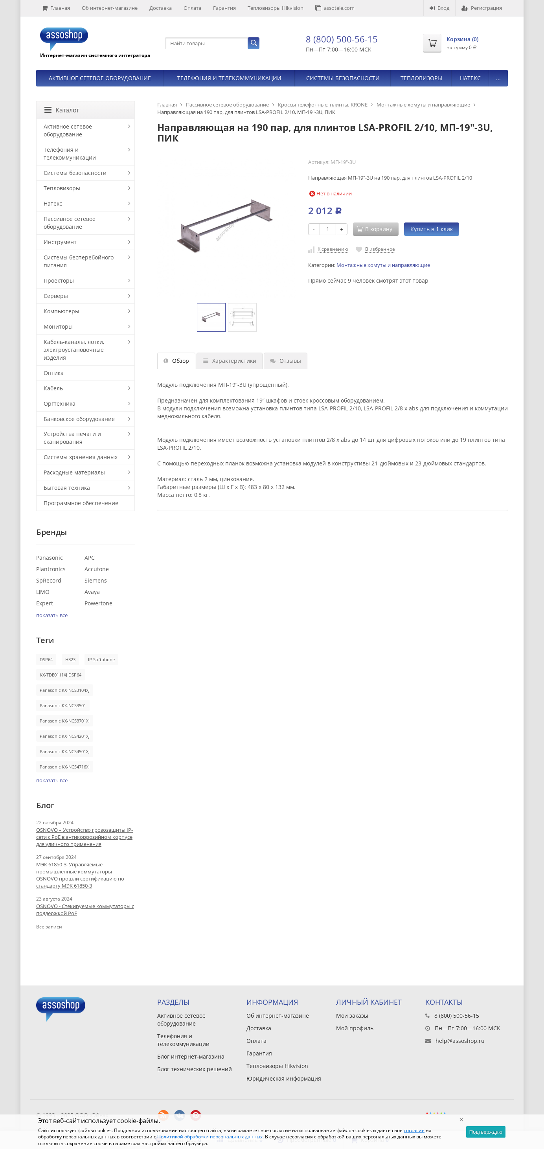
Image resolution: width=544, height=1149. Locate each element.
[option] (211, 317)
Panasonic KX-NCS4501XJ (65, 751)
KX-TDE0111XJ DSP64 (60, 675)
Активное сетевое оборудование (100, 78)
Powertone (98, 603)
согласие (414, 1130)
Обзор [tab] (176, 360)
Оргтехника (59, 403)
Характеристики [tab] (229, 360)
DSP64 (46, 659)
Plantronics (51, 569)
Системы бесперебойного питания (79, 261)
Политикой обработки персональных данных (210, 1136)
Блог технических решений (194, 1069)
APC (90, 557)
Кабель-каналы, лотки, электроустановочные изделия (74, 349)
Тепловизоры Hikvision (275, 7)
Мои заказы (352, 1015)
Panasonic (49, 557)
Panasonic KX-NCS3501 (63, 705)
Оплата (192, 7)
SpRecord (48, 580)
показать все (52, 615)
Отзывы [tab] (285, 360)
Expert (44, 603)
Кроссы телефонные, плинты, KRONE (323, 104)
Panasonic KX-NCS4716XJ (65, 767)
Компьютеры (61, 311)
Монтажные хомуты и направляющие (423, 104)
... (498, 78)
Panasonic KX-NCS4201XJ (65, 736)
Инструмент (60, 242)
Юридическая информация (283, 1078)
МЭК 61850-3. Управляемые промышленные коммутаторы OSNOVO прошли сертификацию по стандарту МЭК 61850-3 (80, 875)
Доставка (160, 7)
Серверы (56, 296)
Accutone (97, 569)
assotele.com (335, 7)
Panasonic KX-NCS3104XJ (65, 690)
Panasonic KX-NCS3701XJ (65, 721)
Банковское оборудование (79, 419)
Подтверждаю (485, 1132)
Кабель (53, 388)
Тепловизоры (421, 78)
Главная (56, 7)
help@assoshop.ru (460, 1040)
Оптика (54, 373)
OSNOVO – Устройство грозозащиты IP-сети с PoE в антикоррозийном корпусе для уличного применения (84, 837)
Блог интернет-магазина (190, 1056)
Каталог (61, 110)
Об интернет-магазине (110, 7)
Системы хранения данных (81, 457)
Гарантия (224, 7)
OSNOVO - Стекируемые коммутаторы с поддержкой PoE (85, 910)
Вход (439, 7)
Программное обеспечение (81, 503)
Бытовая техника (67, 487)
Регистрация (481, 7)
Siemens (96, 580)
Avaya (92, 592)
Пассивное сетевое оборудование (227, 104)
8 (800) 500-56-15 (342, 39)
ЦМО (43, 592)
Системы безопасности (343, 78)
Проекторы (59, 280)
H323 (70, 659)
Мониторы (58, 326)
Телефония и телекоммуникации (229, 78)
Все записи (49, 926)
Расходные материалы (74, 472)
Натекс (470, 78)
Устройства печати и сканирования (72, 437)
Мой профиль (354, 1028)
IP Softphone (101, 659)
